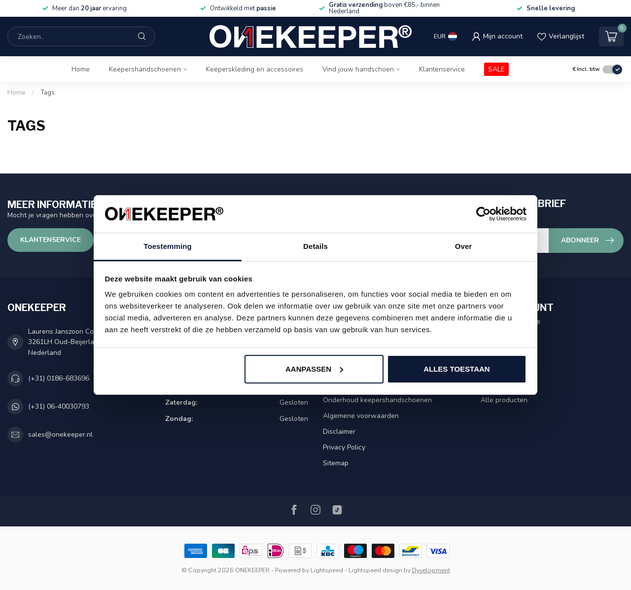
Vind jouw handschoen (358, 69)
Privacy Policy (344, 447)
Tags (47, 92)
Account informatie (510, 321)
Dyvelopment (431, 570)
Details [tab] (315, 246)
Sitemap (336, 463)
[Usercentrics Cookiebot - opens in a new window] (483, 214)
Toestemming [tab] (167, 246)
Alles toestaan (456, 369)
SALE (496, 69)
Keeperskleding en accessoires (254, 69)
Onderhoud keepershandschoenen (377, 400)
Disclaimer (339, 431)
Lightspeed (327, 570)
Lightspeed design (375, 570)
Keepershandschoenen (145, 69)
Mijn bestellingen (507, 337)
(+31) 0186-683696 (58, 378)
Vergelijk (494, 384)
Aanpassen (314, 369)
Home (80, 69)
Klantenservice (442, 69)
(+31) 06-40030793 (58, 406)
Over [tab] (463, 246)
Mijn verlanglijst (505, 368)
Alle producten (504, 400)
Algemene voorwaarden (361, 415)
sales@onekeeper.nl (60, 434)
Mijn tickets (498, 352)
